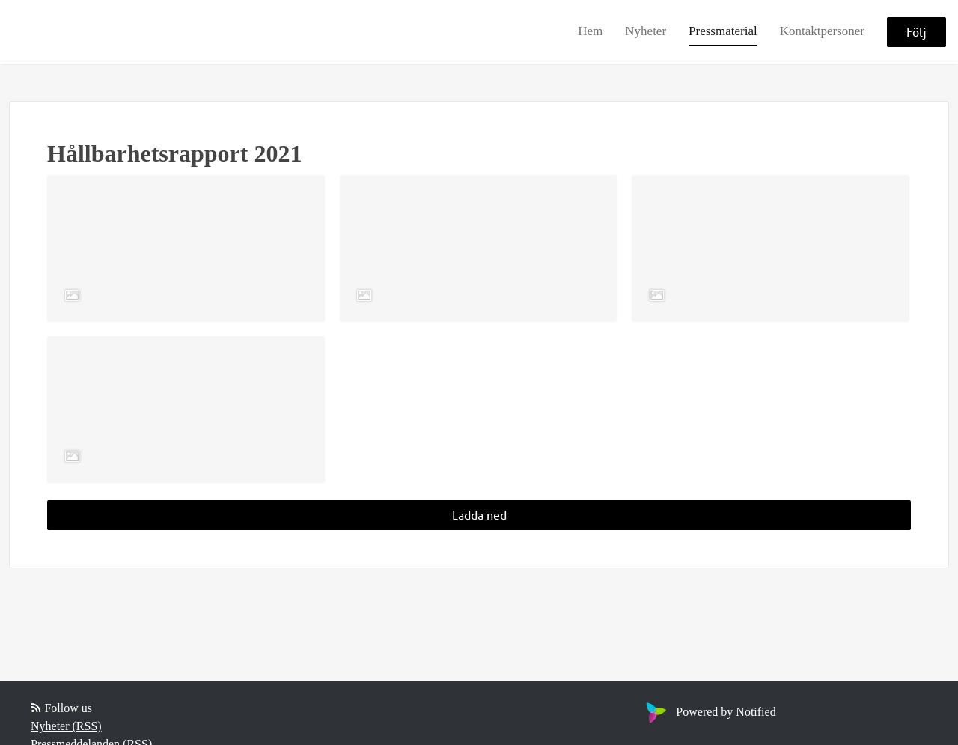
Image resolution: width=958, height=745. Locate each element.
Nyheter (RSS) (66, 726)
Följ (916, 32)
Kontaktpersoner (822, 31)
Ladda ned (479, 515)
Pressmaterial (723, 31)
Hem (590, 31)
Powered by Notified (708, 711)
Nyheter (645, 31)
